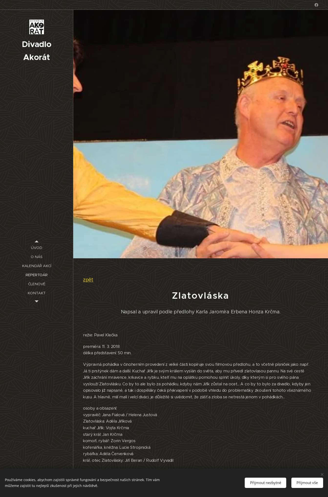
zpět (88, 280)
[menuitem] (36, 247)
